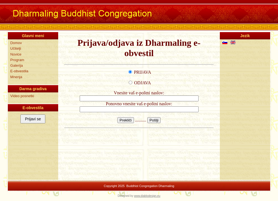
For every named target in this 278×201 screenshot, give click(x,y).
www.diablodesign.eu (147, 195)
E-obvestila (19, 71)
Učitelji (15, 48)
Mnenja (16, 77)
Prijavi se (33, 119)
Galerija (16, 65)
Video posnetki (22, 96)
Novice (16, 54)
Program (17, 60)
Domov (16, 43)
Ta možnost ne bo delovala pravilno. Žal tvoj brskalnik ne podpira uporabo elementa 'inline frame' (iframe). (139, 105)
